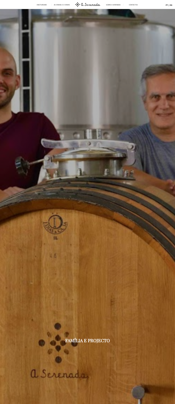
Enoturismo (42, 5)
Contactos (133, 5)
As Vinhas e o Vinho (62, 5)
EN (171, 5)
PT (167, 5)
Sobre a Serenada (113, 5)
